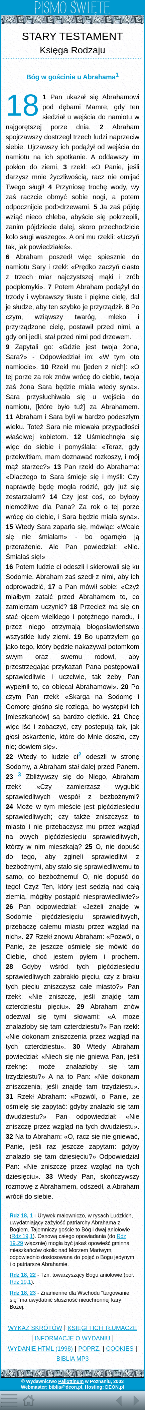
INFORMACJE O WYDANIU (72, 1338)
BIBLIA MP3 (72, 1358)
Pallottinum (71, 1381)
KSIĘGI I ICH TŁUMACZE (102, 1328)
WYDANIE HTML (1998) (40, 1348)
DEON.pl (114, 1387)
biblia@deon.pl (65, 1387)
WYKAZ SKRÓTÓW (35, 1328)
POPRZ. (89, 1348)
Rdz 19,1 (22, 1236)
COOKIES (120, 1348)
